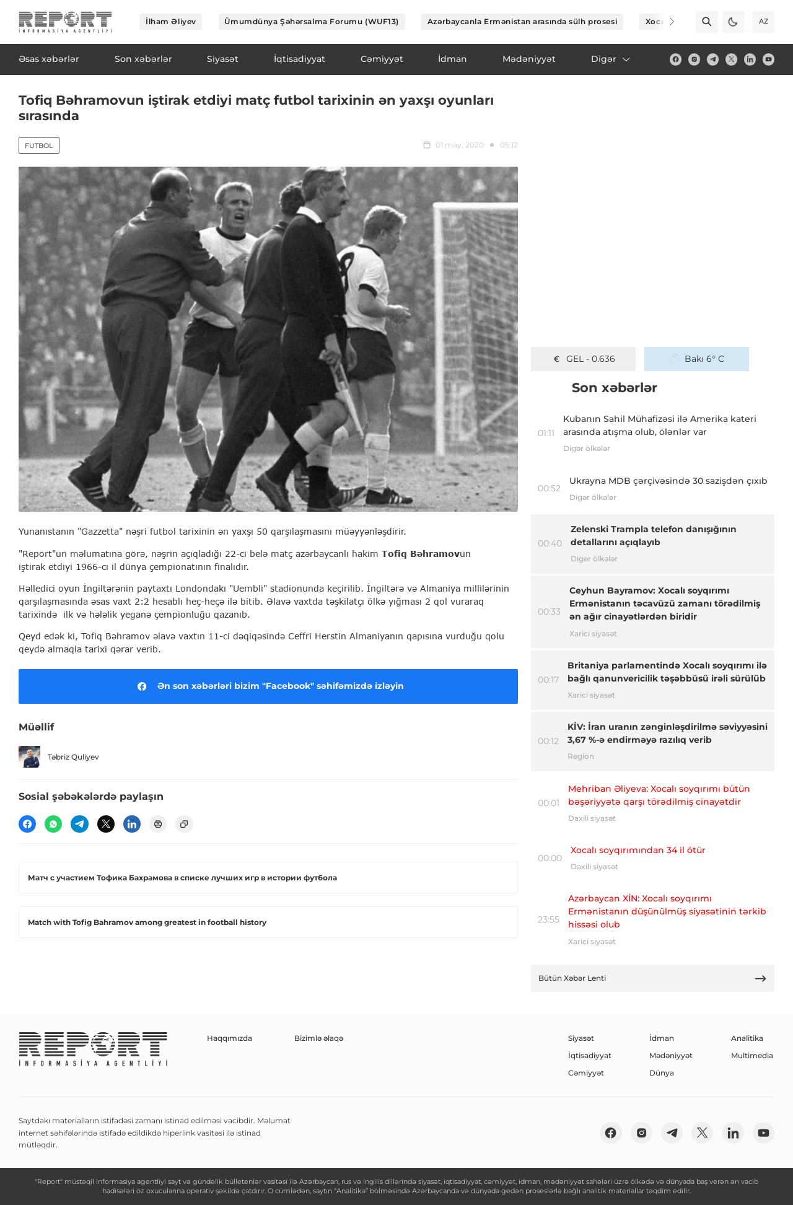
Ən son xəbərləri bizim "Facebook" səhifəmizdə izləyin (268, 686)
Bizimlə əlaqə (318, 1038)
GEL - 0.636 (583, 358)
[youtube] (768, 59)
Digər (611, 58)
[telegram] (713, 59)
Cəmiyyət (586, 1072)
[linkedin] (750, 59)
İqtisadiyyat (589, 1055)
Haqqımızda (229, 1038)
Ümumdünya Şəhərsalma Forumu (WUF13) (311, 21)
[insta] (694, 59)
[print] (158, 824)
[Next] (664, 22)
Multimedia (752, 1055)
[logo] (65, 22)
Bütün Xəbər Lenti (653, 978)
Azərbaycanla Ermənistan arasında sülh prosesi (522, 21)
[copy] (184, 824)
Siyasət (581, 1038)
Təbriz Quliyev (59, 757)
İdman (661, 1038)
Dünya (661, 1072)
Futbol (39, 145)
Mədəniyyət (671, 1055)
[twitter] (731, 59)
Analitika (747, 1038)
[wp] (53, 824)
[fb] (675, 59)
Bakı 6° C (697, 358)
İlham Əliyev (171, 21)
